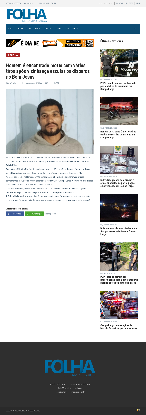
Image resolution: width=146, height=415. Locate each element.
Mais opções (50, 214)
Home (10, 29)
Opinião (58, 29)
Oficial (75, 29)
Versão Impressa (14, 3)
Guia (67, 29)
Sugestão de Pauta (47, 3)
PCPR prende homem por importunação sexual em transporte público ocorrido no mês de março (119, 279)
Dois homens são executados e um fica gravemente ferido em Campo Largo (118, 231)
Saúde (38, 29)
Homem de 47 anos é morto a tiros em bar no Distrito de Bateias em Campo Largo (118, 134)
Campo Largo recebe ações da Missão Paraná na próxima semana (118, 327)
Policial (19, 29)
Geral (29, 29)
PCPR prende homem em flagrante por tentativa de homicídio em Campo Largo (118, 86)
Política (47, 29)
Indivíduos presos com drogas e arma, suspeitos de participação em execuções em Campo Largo (117, 183)
